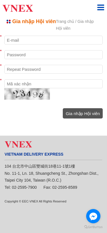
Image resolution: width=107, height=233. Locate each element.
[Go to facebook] (93, 216)
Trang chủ (65, 21)
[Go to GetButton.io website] (93, 227)
